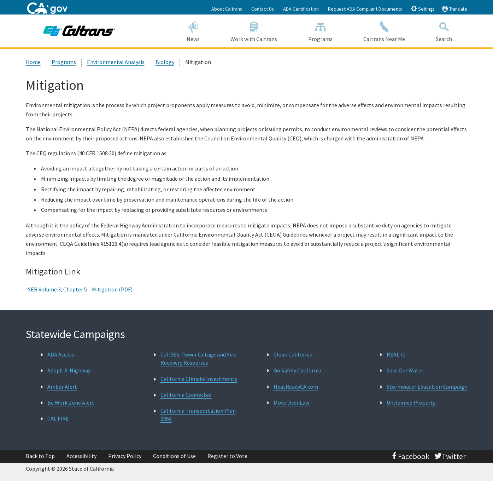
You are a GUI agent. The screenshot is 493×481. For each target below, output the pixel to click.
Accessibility (81, 455)
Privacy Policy (124, 455)
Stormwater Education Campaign (427, 386)
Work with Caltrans (254, 30)
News (193, 30)
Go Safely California (297, 370)
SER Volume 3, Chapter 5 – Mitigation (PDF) (80, 289)
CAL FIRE (58, 418)
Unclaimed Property (411, 402)
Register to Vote (227, 455)
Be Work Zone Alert (70, 402)
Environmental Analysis (116, 61)
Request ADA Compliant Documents (365, 9)
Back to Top (40, 455)
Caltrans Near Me (384, 30)
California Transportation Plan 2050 (198, 414)
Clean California (293, 354)
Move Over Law (291, 402)
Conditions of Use (174, 455)
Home (33, 61)
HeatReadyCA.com (296, 386)
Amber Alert (62, 386)
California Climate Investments (198, 378)
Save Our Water (405, 370)
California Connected (186, 394)
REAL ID (396, 354)
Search (443, 30)
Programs (320, 30)
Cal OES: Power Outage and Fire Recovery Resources (198, 358)
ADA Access (60, 354)
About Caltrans (226, 9)
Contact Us (262, 9)
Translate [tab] (454, 8)
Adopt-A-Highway (68, 370)
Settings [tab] (422, 8)
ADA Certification (301, 9)
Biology (164, 61)
